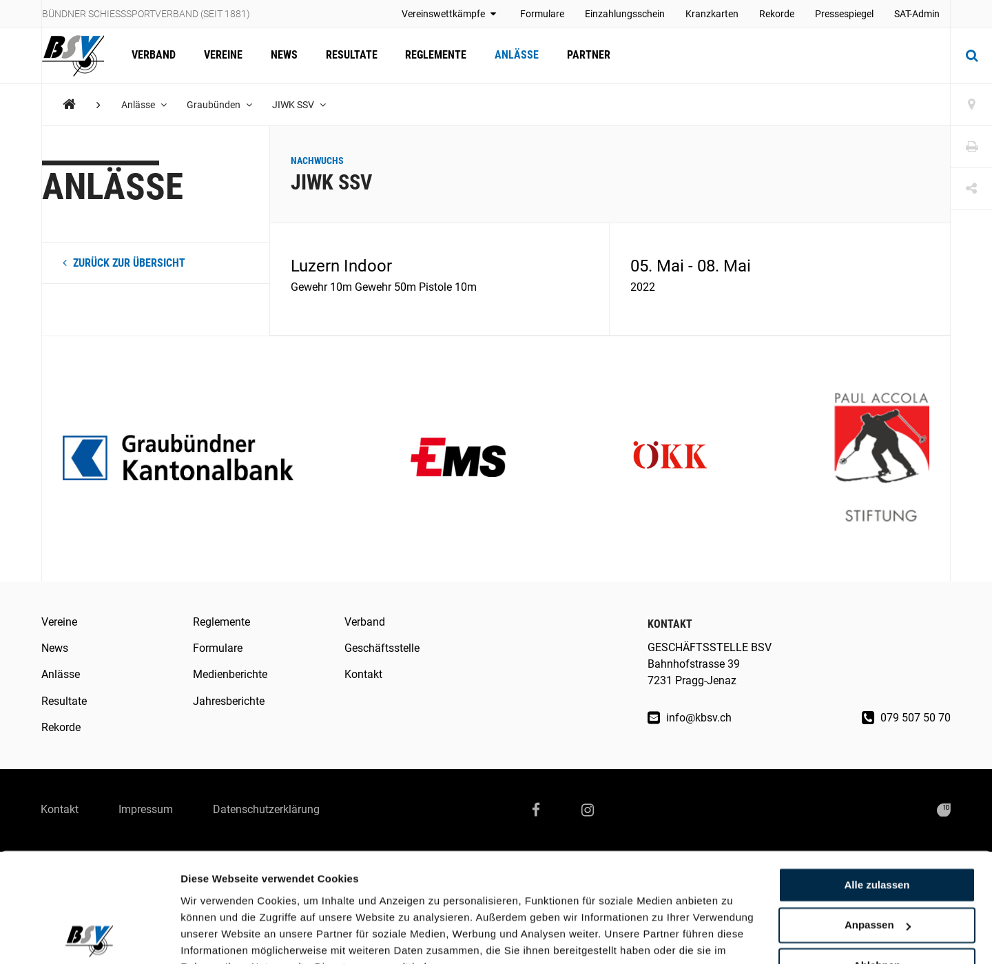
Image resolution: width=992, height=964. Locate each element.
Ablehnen (877, 897)
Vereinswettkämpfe (450, 13)
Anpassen (878, 857)
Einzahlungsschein (625, 13)
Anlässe (514, 55)
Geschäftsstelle (382, 648)
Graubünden (220, 104)
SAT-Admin (917, 13)
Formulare (542, 13)
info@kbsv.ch (690, 717)
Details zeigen (215, 937)
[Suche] (971, 55)
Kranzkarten (711, 13)
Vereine (222, 55)
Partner (585, 55)
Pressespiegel (844, 13)
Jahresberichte (229, 701)
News (282, 55)
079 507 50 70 (906, 717)
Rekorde (776, 13)
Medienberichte (230, 674)
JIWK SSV (300, 104)
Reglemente (433, 55)
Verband (154, 55)
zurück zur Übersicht (124, 262)
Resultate (349, 55)
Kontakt (363, 674)
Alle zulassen (876, 817)
